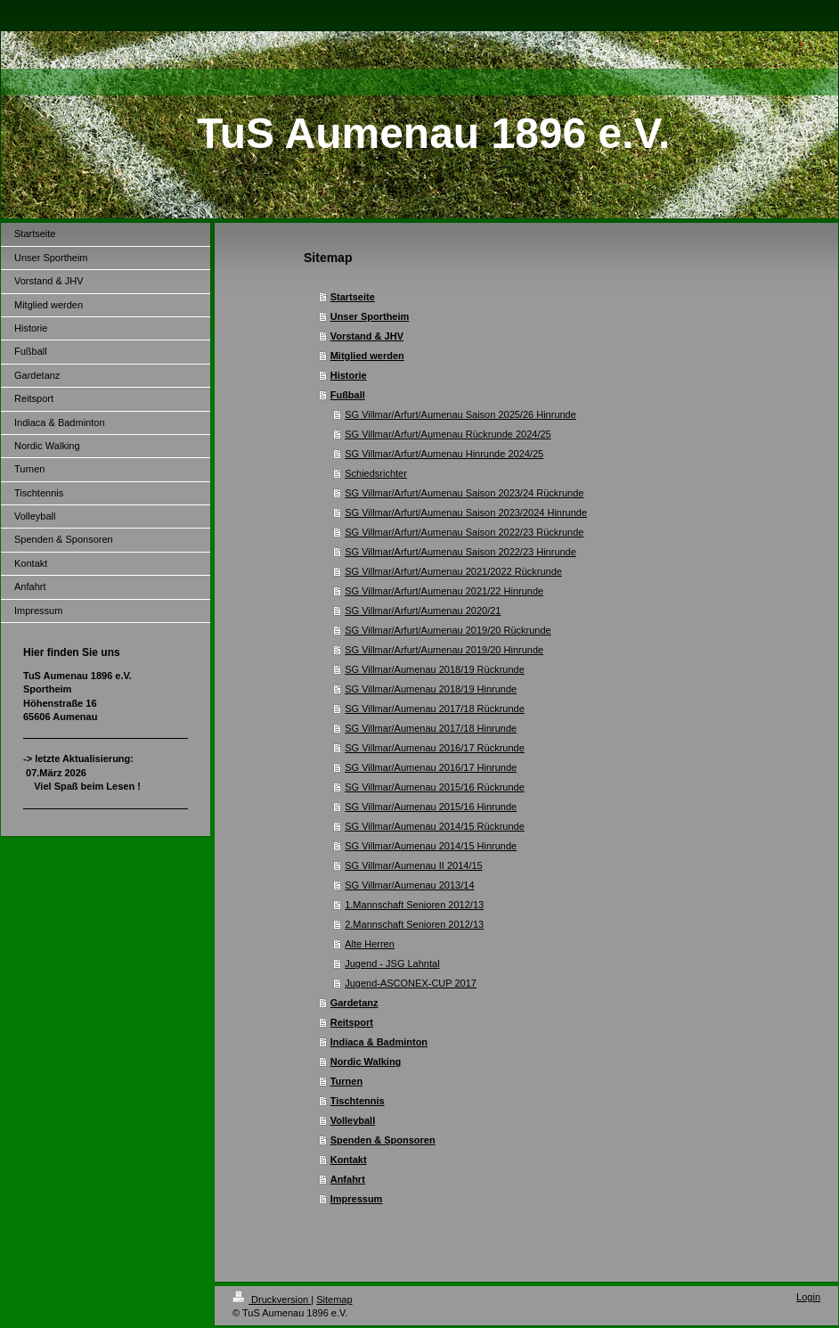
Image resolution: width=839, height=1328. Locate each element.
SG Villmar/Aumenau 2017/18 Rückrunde (435, 708)
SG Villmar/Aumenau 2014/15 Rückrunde (435, 826)
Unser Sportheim (370, 316)
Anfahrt (347, 1179)
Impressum (356, 1198)
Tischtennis (357, 1100)
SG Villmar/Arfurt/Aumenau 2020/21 (423, 610)
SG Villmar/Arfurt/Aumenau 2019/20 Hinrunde (444, 649)
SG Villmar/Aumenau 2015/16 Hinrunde (431, 806)
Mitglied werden (367, 355)
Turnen (346, 1081)
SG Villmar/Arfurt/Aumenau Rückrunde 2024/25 (448, 434)
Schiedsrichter (376, 473)
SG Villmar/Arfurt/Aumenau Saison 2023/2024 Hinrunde (466, 512)
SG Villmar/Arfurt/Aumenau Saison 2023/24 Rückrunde (464, 493)
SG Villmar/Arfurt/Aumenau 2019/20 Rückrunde (448, 630)
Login (808, 1296)
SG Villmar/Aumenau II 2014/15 (414, 865)
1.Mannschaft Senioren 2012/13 (414, 904)
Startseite (352, 296)
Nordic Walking (366, 1061)
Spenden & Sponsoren (383, 1140)
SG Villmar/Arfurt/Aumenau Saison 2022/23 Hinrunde (460, 551)
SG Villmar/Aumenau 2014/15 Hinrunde (431, 845)
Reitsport (351, 1022)
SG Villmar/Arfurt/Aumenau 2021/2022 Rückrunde (453, 571)
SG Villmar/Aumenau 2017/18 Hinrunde (431, 728)
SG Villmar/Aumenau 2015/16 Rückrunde (435, 787)
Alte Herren (370, 944)
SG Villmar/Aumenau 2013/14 (409, 885)
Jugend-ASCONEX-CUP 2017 (411, 983)
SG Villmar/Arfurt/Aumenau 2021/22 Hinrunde (444, 591)
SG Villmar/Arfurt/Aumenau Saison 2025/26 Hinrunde (460, 414)
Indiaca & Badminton (379, 1042)
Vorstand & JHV (366, 336)
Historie (348, 375)
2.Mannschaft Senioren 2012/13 (414, 924)
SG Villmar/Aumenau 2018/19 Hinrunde (431, 689)
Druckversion (271, 1299)
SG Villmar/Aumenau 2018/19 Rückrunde (435, 669)
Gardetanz (354, 1002)
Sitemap (334, 1299)
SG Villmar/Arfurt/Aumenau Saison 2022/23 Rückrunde (464, 532)
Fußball (347, 394)
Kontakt (348, 1159)
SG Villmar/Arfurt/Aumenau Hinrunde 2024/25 (444, 453)
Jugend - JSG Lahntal (392, 963)
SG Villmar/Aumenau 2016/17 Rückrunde (435, 747)
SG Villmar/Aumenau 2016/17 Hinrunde (431, 767)
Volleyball (353, 1120)
